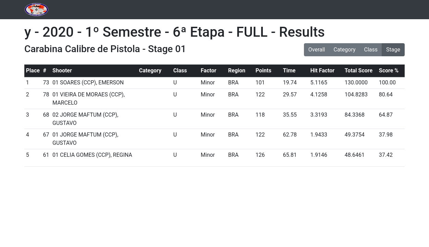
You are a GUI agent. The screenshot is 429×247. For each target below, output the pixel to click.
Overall (316, 49)
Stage (393, 49)
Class (371, 49)
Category (344, 49)
